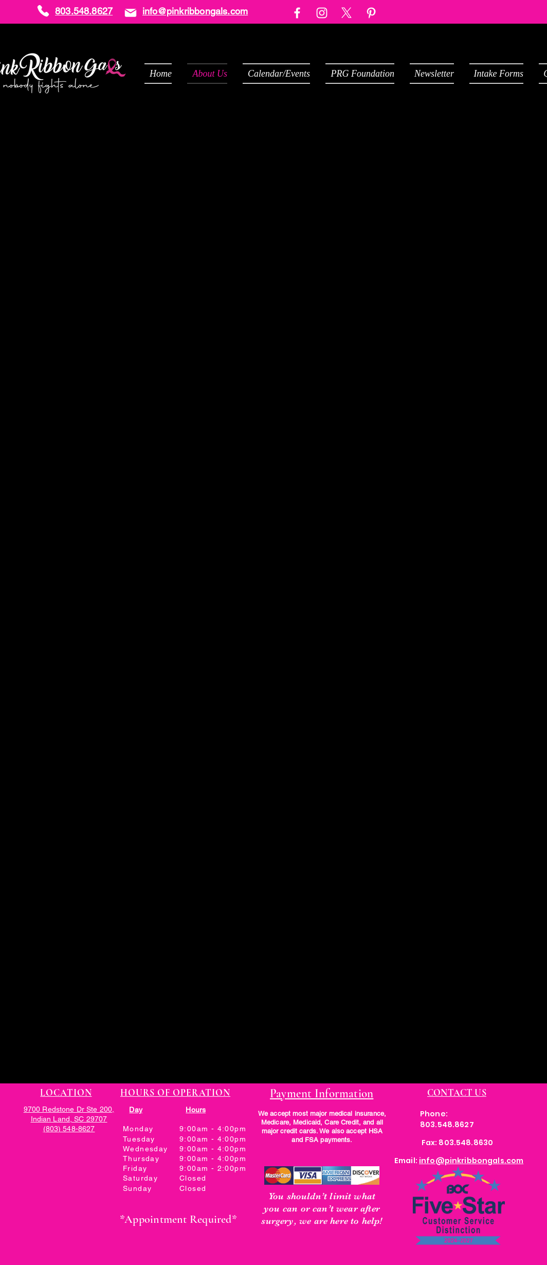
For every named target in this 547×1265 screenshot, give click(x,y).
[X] (346, 13)
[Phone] (43, 11)
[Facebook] (297, 13)
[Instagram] (322, 13)
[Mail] (130, 12)
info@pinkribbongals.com (195, 11)
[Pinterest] (371, 13)
